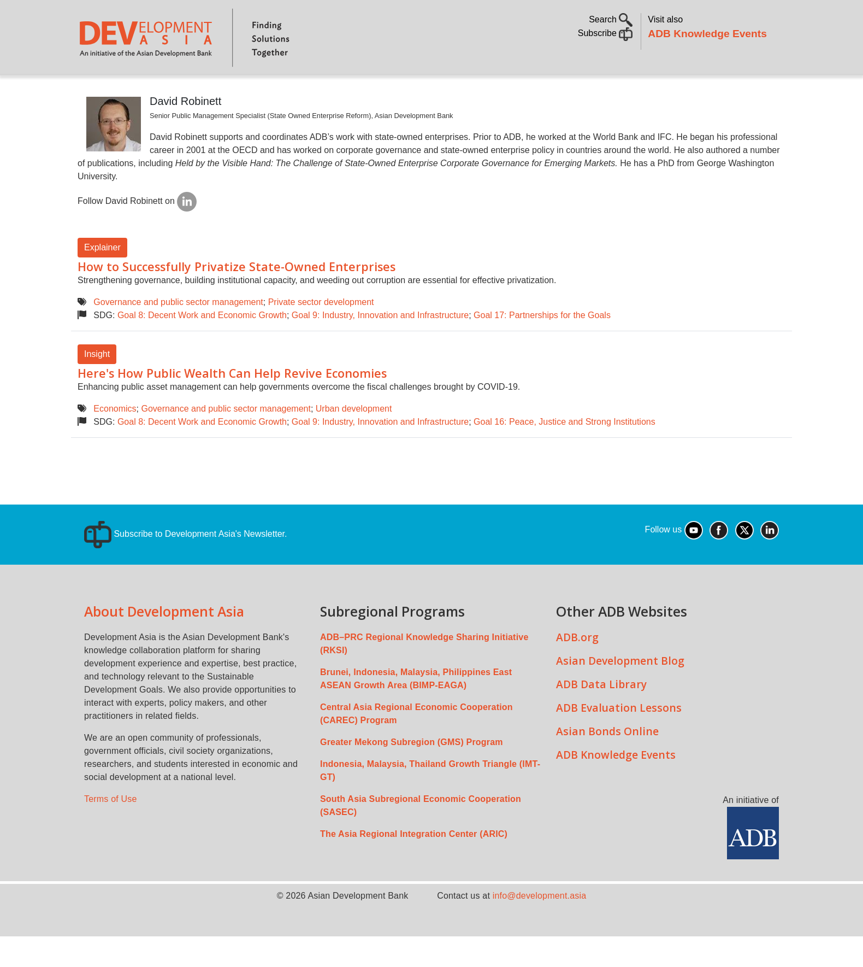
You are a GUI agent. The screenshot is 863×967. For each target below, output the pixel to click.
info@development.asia (540, 926)
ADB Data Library (601, 714)
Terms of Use (110, 829)
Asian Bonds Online (607, 761)
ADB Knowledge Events (707, 33)
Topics (183, 90)
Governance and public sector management (178, 332)
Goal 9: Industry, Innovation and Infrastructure (380, 345)
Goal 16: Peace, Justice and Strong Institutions (564, 452)
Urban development (354, 439)
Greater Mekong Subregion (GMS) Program (411, 772)
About (134, 90)
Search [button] (611, 19)
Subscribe (605, 33)
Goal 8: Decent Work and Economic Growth (202, 345)
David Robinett (185, 132)
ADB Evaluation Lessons (619, 738)
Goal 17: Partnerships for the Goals (542, 345)
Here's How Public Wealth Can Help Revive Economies (232, 404)
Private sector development (321, 332)
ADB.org (577, 667)
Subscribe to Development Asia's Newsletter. (185, 564)
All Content (492, 90)
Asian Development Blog (620, 691)
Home (93, 91)
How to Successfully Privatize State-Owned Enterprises (236, 297)
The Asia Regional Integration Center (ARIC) (413, 864)
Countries (250, 90)
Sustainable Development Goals (369, 90)
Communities (565, 90)
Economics (114, 439)
